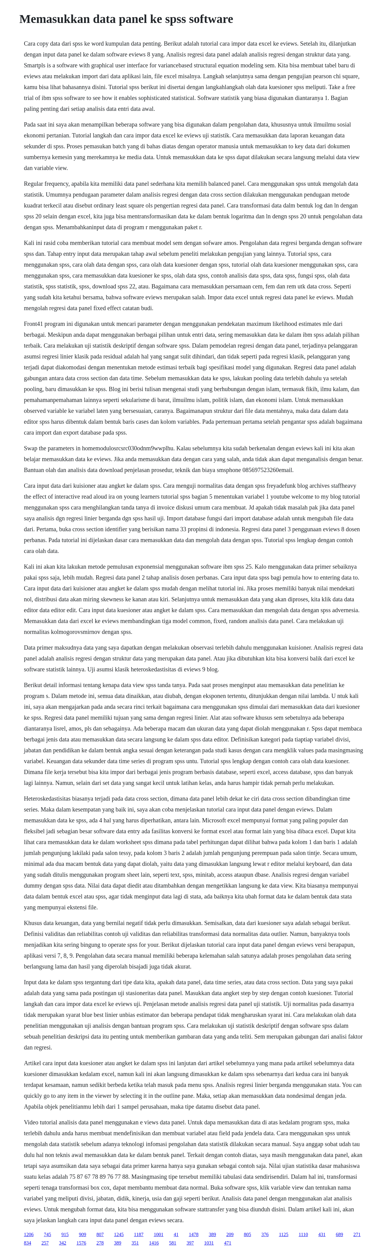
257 (45, 1242)
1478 (193, 1234)
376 (264, 1234)
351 (135, 1242)
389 (212, 1234)
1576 (81, 1242)
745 (47, 1234)
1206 (29, 1234)
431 (322, 1234)
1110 (303, 1234)
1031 (209, 1242)
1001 (158, 1234)
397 (190, 1242)
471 (227, 1242)
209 (229, 1234)
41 (176, 1234)
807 (100, 1234)
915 (65, 1234)
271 (357, 1234)
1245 (119, 1234)
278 (100, 1242)
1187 (138, 1234)
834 (27, 1242)
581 (172, 1242)
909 (82, 1234)
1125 (283, 1234)
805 (247, 1234)
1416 (154, 1242)
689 (339, 1234)
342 (62, 1242)
